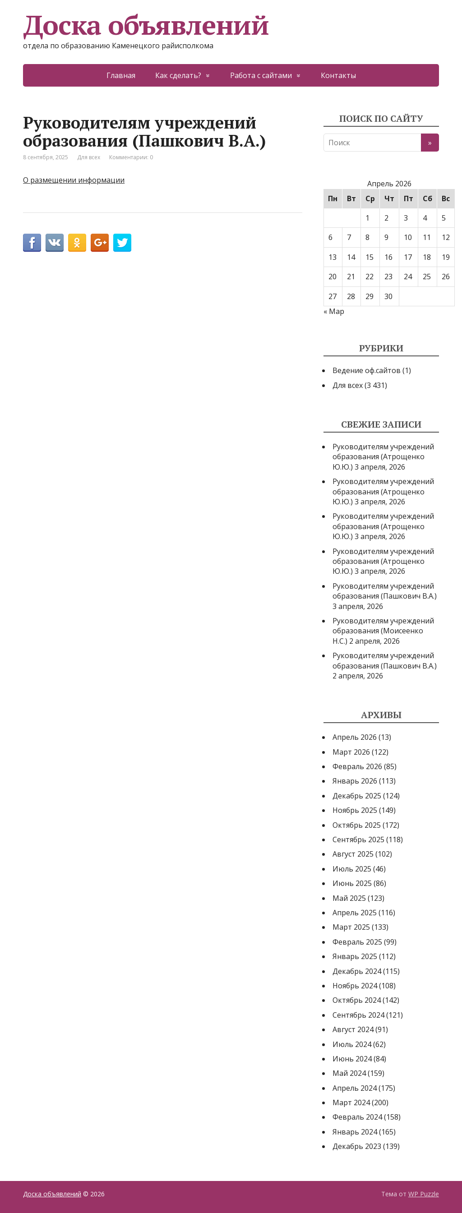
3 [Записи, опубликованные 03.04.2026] (406, 218)
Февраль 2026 (357, 766)
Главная (120, 75)
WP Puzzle (423, 1194)
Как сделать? (178, 75)
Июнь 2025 (352, 883)
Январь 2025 (355, 956)
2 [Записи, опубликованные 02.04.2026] (386, 218)
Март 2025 (351, 927)
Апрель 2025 (355, 913)
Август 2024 (353, 1029)
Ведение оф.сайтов (367, 370)
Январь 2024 (355, 1132)
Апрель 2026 (355, 737)
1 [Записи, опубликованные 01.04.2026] (367, 218)
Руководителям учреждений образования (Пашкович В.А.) (385, 591)
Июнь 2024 (352, 1059)
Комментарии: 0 (131, 157)
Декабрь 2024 (357, 971)
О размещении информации (74, 180)
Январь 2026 (355, 781)
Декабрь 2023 (357, 1146)
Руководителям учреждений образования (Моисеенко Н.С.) (383, 631)
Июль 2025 (352, 869)
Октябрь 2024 (357, 1000)
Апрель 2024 (355, 1088)
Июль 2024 (352, 1044)
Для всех (88, 157)
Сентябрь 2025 (358, 839)
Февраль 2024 (357, 1117)
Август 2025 (353, 854)
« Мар (333, 311)
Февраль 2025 (357, 942)
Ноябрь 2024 (355, 986)
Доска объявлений (146, 25)
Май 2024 (349, 1073)
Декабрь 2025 (357, 796)
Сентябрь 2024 (358, 1015)
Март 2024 (351, 1102)
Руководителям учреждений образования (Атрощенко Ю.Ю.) (383, 457)
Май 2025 (349, 898)
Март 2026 (351, 752)
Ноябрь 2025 (355, 810)
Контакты (338, 75)
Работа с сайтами (261, 75)
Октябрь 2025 (357, 825)
